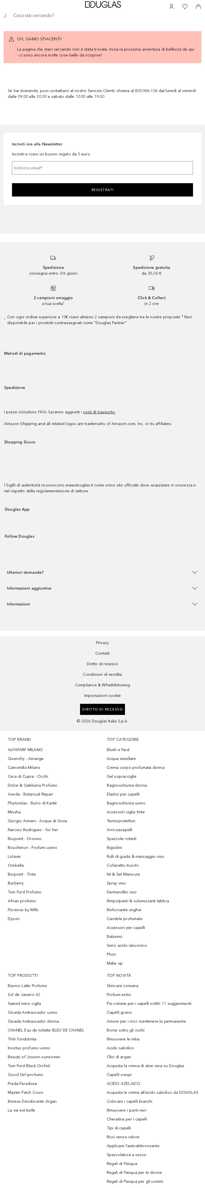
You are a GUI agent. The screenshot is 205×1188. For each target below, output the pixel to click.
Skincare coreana (123, 985)
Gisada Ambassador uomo (32, 1012)
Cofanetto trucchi (123, 865)
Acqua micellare (121, 758)
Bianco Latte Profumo (27, 985)
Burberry (16, 883)
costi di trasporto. (99, 412)
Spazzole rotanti (122, 838)
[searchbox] (102, 15)
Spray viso (116, 883)
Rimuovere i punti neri (126, 1110)
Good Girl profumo (25, 1074)
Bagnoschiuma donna (127, 785)
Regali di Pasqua (122, 1163)
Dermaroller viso (122, 892)
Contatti (102, 653)
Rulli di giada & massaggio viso (136, 856)
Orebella (16, 865)
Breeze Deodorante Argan (32, 1101)
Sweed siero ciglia (24, 1003)
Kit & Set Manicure (123, 874)
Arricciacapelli (119, 829)
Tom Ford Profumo (25, 892)
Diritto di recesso (102, 664)
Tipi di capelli (119, 1128)
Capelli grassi (119, 1012)
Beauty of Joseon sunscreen (34, 1057)
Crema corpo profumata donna (136, 767)
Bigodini (114, 847)
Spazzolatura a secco (126, 1154)
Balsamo (114, 936)
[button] (102, 572)
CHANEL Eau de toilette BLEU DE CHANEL (46, 1030)
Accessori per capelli (126, 927)
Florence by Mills (23, 910)
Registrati (102, 190)
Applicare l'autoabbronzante (133, 1146)
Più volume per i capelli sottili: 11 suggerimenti (149, 1003)
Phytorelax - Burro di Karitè (32, 803)
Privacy (102, 642)
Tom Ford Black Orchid (29, 1065)
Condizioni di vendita (102, 674)
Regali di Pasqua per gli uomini (135, 1181)
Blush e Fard (118, 749)
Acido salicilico (120, 1048)
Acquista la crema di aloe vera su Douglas (146, 1065)
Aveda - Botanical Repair (30, 794)
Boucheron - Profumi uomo (32, 847)
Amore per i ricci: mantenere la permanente (146, 1021)
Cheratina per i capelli (127, 1119)
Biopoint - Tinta (22, 874)
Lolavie (14, 856)
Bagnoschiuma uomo (126, 803)
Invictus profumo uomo (29, 1048)
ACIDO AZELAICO (124, 1083)
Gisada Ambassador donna (33, 1021)
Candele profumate (125, 918)
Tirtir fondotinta (22, 1039)
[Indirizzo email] (102, 168)
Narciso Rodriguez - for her (33, 829)
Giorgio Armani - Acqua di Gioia (37, 821)
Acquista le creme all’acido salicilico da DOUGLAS (153, 1092)
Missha (14, 812)
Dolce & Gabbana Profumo (33, 785)
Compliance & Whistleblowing (102, 685)
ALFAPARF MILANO (25, 749)
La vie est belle (21, 1110)
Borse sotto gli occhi (126, 1030)
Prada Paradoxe (22, 1083)
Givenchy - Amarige (26, 758)
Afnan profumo (22, 901)
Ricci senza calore (123, 1137)
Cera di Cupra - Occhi (28, 776)
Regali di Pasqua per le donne (134, 1172)
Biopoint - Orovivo (25, 838)
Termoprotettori (121, 821)
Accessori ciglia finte (126, 812)
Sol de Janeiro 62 (24, 994)
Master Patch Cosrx (26, 1092)
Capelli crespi (119, 1074)
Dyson (14, 918)
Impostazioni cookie (102, 695)
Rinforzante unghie (124, 910)
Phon (111, 954)
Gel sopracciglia (122, 776)
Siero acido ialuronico (127, 945)
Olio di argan (119, 1057)
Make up (115, 963)
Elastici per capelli (123, 794)
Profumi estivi (119, 994)
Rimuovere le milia (123, 1039)
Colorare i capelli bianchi (130, 1101)
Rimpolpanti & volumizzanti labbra (138, 901)
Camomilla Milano (24, 767)
